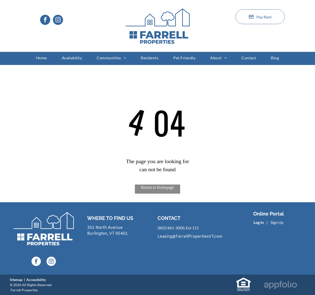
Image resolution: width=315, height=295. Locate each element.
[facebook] (45, 20)
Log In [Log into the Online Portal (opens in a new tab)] (258, 222)
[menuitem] (41, 57)
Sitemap (16, 280)
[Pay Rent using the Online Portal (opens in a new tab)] (260, 16)
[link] (243, 280)
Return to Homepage (157, 187)
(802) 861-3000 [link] (171, 227)
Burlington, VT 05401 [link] (107, 233)
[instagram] (58, 20)
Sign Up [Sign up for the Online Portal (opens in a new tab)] (277, 222)
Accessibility (36, 280)
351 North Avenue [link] (105, 227)
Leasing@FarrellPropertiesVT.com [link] (190, 236)
